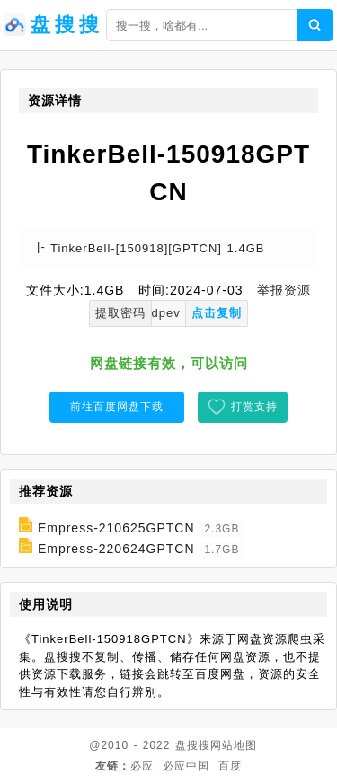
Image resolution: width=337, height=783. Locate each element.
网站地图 (233, 745)
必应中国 (186, 766)
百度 (230, 766)
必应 (142, 766)
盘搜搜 (192, 745)
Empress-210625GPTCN (116, 528)
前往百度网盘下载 (117, 406)
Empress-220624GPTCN (116, 548)
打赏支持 (254, 406)
